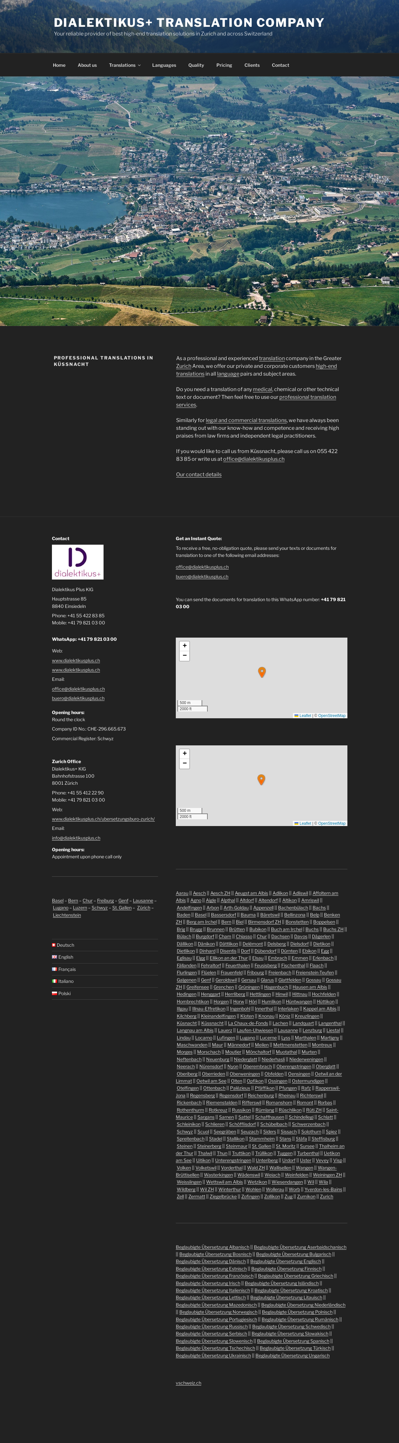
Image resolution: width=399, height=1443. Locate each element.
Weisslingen (189, 1182)
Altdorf (247, 900)
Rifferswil (251, 1102)
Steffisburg (323, 1138)
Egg (325, 951)
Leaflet (302, 715)
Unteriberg (267, 1160)
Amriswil (310, 900)
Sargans (205, 1117)
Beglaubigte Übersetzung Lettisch (211, 1297)
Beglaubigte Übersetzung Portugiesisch (216, 1319)
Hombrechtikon (193, 1001)
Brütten (237, 929)
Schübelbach (273, 1124)
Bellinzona (294, 914)
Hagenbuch (276, 987)
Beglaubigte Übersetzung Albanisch (212, 1247)
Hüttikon (325, 1001)
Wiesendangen (287, 1182)
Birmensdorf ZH (264, 921)
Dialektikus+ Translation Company (189, 22)
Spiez (331, 1131)
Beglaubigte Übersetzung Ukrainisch (213, 1355)
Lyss (285, 1037)
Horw (238, 1001)
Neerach (186, 1066)
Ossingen (277, 1081)
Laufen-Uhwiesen (255, 1030)
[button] (262, 672)
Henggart (210, 994)
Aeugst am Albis (251, 893)
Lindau (184, 1037)
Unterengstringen (233, 1160)
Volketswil (205, 1167)
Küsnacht (187, 1023)
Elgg (200, 958)
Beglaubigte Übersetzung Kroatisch (291, 1290)
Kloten (247, 1016)
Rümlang (264, 1110)
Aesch (199, 893)
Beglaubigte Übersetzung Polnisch (297, 1312)
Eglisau (184, 958)
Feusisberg (265, 965)
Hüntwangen (299, 1001)
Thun (222, 1153)
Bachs (319, 907)
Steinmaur (236, 1146)
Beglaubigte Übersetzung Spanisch (293, 1341)
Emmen (300, 958)
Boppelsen (324, 921)
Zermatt (196, 1196)
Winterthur (229, 1189)
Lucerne (268, 1037)
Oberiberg (187, 1073)
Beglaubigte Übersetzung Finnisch (286, 1268)
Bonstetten (297, 921)
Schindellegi (301, 1117)
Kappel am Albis (319, 1008)
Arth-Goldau (236, 907)
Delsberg (276, 943)
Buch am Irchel (286, 929)
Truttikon (241, 1153)
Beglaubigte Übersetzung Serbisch (211, 1333)
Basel (58, 900)
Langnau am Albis (195, 1030)
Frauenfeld (232, 972)
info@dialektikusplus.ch (76, 838)
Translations (125, 65)
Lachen (280, 1023)
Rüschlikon (290, 1110)
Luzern (80, 907)
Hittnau (299, 994)
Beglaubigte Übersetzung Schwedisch (291, 1326)
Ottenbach (214, 1088)
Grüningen (249, 987)
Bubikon (257, 929)
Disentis (228, 951)
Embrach (277, 958)
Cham (225, 936)
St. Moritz (285, 1146)
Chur (88, 900)
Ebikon (309, 951)
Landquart (303, 1023)
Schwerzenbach (308, 1124)
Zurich (183, 366)
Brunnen (215, 929)
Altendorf (268, 900)
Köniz (284, 1016)
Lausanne (143, 900)
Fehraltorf (211, 965)
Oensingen (299, 1073)
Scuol (203, 1131)
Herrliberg (235, 994)
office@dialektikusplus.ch (253, 459)
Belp (314, 914)
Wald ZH (256, 1167)
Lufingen (226, 1037)
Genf (123, 900)
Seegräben (225, 1131)
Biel (240, 921)
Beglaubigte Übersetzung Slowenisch (214, 1341)
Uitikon (203, 1160)
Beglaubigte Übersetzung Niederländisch (303, 1304)
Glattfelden (289, 980)
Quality (196, 65)
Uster (305, 1160)
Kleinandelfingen (218, 1016)
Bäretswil (270, 914)
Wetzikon (257, 1182)
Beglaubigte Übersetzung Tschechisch (215, 1348)
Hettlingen (260, 994)
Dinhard (207, 951)
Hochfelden (324, 994)
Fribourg (255, 972)
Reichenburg (261, 1095)
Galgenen (186, 980)
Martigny (330, 1037)
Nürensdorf (211, 1066)
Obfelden (274, 1073)
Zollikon (272, 1196)
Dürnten (289, 951)
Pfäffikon (264, 1088)
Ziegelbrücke (223, 1196)
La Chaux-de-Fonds (248, 1023)
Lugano (60, 907)
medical (262, 389)
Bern (73, 900)
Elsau (258, 958)
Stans (285, 1138)
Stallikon (235, 1138)
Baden (183, 914)
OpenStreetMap (332, 715)
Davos (300, 936)
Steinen (185, 1146)
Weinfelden (296, 1174)
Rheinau (286, 1095)
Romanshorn (279, 1102)
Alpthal (228, 900)
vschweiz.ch (188, 1383)
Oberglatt (325, 1066)
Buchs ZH (333, 929)
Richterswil (311, 1095)
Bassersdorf (223, 914)
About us (87, 65)
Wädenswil (248, 1174)
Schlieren (214, 1124)
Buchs (312, 929)
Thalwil (205, 1153)
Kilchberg (186, 1016)
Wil (310, 1182)
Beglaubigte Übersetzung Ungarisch (292, 1355)
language (228, 374)
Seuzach (250, 1131)
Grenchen (224, 987)
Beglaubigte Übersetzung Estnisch (211, 1268)
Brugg (196, 929)
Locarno (203, 1037)
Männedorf (238, 1044)
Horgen (221, 1001)
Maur (217, 1044)
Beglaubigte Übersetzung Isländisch (282, 1283)
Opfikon (255, 1081)
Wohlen (253, 1189)
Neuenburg (217, 1059)
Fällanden (186, 965)
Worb (294, 1189)
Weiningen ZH (327, 1174)
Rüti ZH (314, 1110)
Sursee (307, 1146)
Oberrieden (213, 1073)
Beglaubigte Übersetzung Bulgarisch (293, 1254)
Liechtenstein (67, 915)
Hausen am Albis (310, 987)
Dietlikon (186, 951)
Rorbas (325, 1102)
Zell (180, 1196)
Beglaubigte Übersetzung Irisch (208, 1283)
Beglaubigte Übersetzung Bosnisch (215, 1254)
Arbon (212, 907)
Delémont (253, 943)
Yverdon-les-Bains (323, 1189)
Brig (181, 929)
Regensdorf (231, 1095)
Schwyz (100, 907)
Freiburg (105, 900)
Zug (288, 1196)
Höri (253, 1001)
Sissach (289, 1131)
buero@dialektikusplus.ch (78, 698)
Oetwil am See (211, 1081)
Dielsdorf (299, 943)
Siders (269, 1131)
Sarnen (226, 1117)
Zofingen (250, 1196)
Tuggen (285, 1153)
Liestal (333, 1030)
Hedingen (186, 994)
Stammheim (262, 1138)
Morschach (209, 1051)
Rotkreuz (218, 1110)
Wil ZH (207, 1189)
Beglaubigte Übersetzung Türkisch (295, 1348)
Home (59, 65)
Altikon (289, 900)
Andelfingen (189, 907)
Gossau (313, 980)
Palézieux (240, 1088)
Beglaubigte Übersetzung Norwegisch (218, 1312)
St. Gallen (122, 907)
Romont (305, 1102)
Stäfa (301, 1138)
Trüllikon (264, 1153)
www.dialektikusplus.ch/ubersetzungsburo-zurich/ (103, 819)
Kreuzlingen (307, 1016)
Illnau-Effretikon (208, 1008)
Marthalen (305, 1037)
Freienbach (279, 972)
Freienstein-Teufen (315, 972)
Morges (185, 1051)
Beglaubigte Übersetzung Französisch (215, 1275)
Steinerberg (209, 1146)
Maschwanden (192, 1044)
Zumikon (306, 1196)
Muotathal (286, 1051)
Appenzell (263, 907)
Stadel (215, 1138)
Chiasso (244, 936)
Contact (280, 65)
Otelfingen (188, 1088)
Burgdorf (205, 936)
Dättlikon (228, 943)
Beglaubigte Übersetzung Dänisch (211, 1261)
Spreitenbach (190, 1138)
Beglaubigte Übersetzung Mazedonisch (216, 1304)
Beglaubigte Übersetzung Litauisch (286, 1297)
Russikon (241, 1110)
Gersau (248, 980)
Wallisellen (280, 1167)
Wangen (304, 1167)
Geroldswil (226, 980)
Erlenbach (323, 958)
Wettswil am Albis (224, 1182)
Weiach (272, 1174)
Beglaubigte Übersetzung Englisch (285, 1261)
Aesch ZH (220, 893)
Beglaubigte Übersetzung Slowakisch (290, 1333)
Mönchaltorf (258, 1051)
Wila (323, 1182)
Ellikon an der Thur (229, 958)
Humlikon (271, 1001)
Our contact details (199, 474)
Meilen (262, 1044)
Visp (337, 1160)
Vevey (322, 1160)
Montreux (322, 1044)
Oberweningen (245, 1073)
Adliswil (300, 893)
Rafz (306, 1088)
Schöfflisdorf (242, 1124)
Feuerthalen (237, 965)
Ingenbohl (240, 1008)
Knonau (266, 1016)
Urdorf (288, 1160)
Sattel (244, 1117)
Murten (309, 1051)
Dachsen (280, 936)
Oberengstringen (293, 1066)
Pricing (224, 65)
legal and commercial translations (246, 420)
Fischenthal (293, 965)
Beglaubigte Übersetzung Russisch (212, 1326)
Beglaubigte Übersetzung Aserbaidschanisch (300, 1247)
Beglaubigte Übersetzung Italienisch (213, 1290)
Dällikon (185, 943)
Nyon (232, 1066)
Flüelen (208, 972)
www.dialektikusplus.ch (76, 660)
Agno (195, 900)
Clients (252, 65)
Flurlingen (187, 972)
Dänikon (206, 943)
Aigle (211, 900)
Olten (236, 1081)
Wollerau (275, 1189)
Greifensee (197, 987)
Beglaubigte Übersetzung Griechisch (295, 1275)
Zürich (143, 907)
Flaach (317, 965)
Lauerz (225, 1030)
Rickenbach (189, 1102)
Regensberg (202, 1095)
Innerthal (264, 1008)
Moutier (233, 1051)
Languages (164, 65)
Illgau (182, 1008)
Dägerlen (321, 936)
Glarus (267, 980)
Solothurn (311, 1131)
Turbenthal (308, 1153)
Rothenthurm (190, 1110)
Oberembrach (257, 1066)
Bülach (184, 936)
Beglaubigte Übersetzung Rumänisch (300, 1319)
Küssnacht (212, 1023)
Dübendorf (265, 951)
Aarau (182, 893)
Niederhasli (273, 1059)
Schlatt (325, 1117)
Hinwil (281, 994)
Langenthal (330, 1023)
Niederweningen (306, 1059)
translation (272, 358)
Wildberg (186, 1189)
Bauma (248, 914)
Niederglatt (245, 1059)
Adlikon (280, 893)
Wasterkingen (218, 1174)
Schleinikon (189, 1124)
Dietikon (321, 943)
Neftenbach (189, 1059)
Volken (184, 1167)
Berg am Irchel (201, 921)
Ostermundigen (308, 1081)
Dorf (245, 951)
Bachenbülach (293, 907)
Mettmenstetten (290, 1044)
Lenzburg (312, 1030)
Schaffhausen (269, 1117)
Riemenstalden (221, 1102)
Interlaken (288, 1008)
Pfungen (288, 1088)
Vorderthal (232, 1167)
